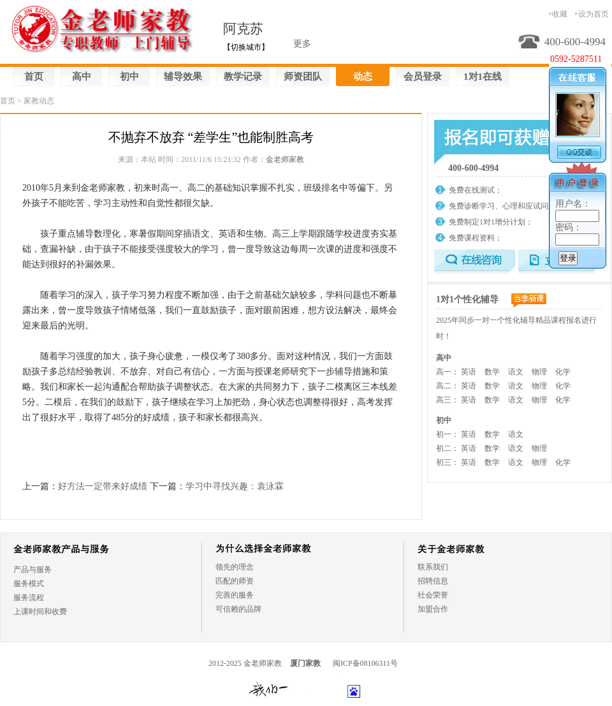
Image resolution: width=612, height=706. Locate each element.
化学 (563, 371)
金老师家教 (285, 159)
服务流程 (28, 597)
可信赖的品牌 (238, 609)
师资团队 (303, 76)
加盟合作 (433, 609)
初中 (129, 76)
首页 (33, 76)
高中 (81, 76)
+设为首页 (591, 14)
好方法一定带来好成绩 (102, 486)
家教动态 (39, 100)
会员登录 (423, 76)
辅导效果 (183, 76)
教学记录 (243, 76)
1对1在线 (482, 76)
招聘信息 (433, 581)
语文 (515, 371)
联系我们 (433, 567)
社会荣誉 (433, 595)
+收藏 (557, 14)
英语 (468, 371)
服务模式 (28, 583)
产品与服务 (32, 569)
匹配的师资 (234, 581)
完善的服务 (234, 595)
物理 (539, 371)
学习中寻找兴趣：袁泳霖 (235, 486)
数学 (492, 371)
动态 (362, 76)
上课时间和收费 (40, 611)
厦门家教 (305, 663)
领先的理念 (234, 567)
